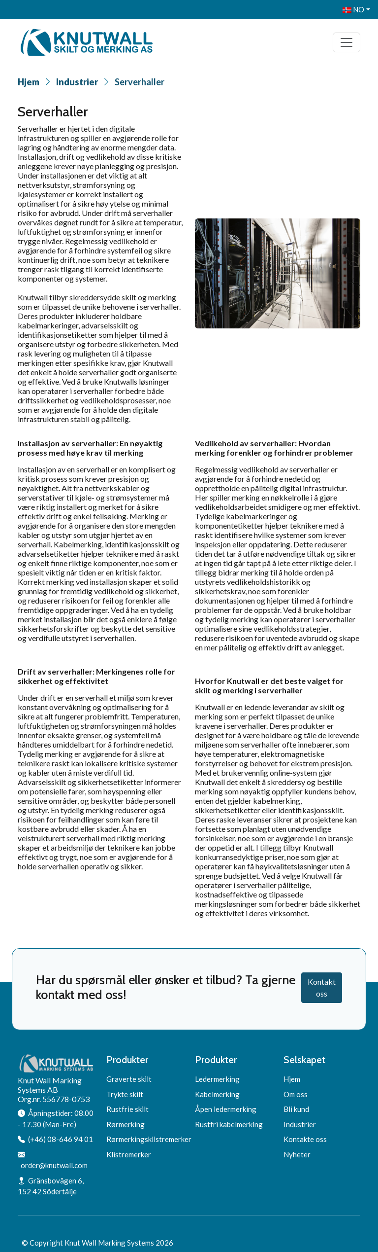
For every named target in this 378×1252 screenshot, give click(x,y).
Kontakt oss (322, 987)
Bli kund (296, 1109)
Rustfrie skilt (127, 1109)
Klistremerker (128, 1154)
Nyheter (297, 1154)
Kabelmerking (217, 1094)
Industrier (77, 81)
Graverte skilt (129, 1078)
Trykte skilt (124, 1094)
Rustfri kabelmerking (229, 1124)
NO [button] (353, 9)
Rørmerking (125, 1124)
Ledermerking (217, 1078)
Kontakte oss (305, 1139)
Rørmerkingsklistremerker (148, 1139)
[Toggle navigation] (346, 42)
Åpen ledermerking (225, 1109)
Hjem (28, 81)
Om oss (296, 1094)
